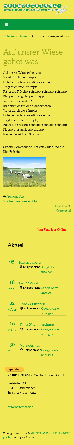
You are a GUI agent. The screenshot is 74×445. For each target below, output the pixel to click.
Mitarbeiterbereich (20, 406)
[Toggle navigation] (6, 24)
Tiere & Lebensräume (37, 324)
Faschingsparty (30, 262)
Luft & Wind (28, 283)
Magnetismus (30, 345)
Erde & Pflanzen (32, 303)
